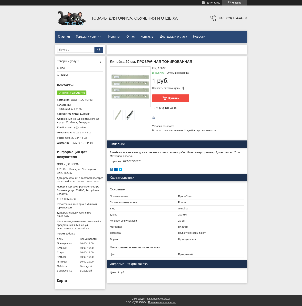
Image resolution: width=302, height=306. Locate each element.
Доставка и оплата (173, 36)
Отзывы (62, 74)
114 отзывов (213, 2)
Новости (199, 36)
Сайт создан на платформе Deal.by (151, 298)
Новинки (114, 36)
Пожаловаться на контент (162, 302)
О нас (130, 36)
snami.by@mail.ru (75, 127)
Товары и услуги (87, 36)
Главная (64, 36)
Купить (173, 98)
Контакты (147, 36)
